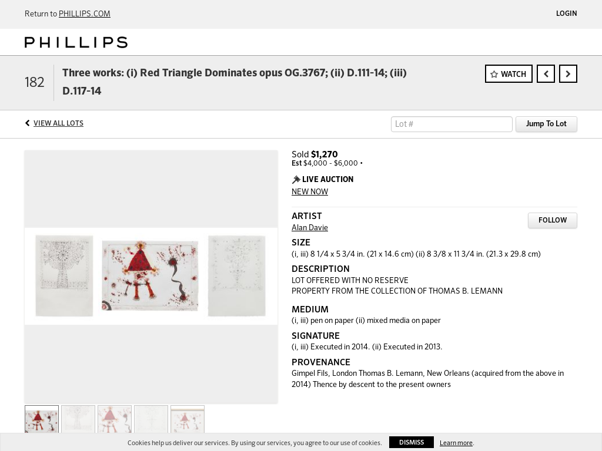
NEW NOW (310, 192)
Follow (553, 220)
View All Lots (58, 123)
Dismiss (411, 442)
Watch (513, 75)
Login (566, 14)
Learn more (456, 443)
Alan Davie (310, 228)
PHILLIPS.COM (85, 14)
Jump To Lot (546, 124)
